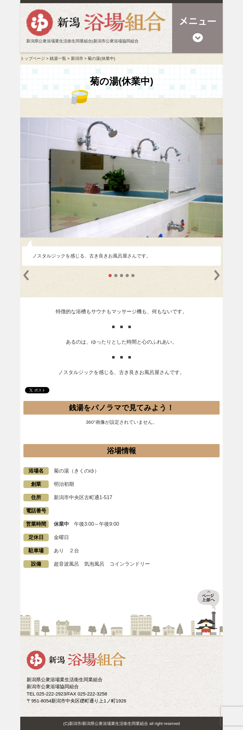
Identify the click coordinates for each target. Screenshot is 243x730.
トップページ (32, 58)
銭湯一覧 (58, 58)
